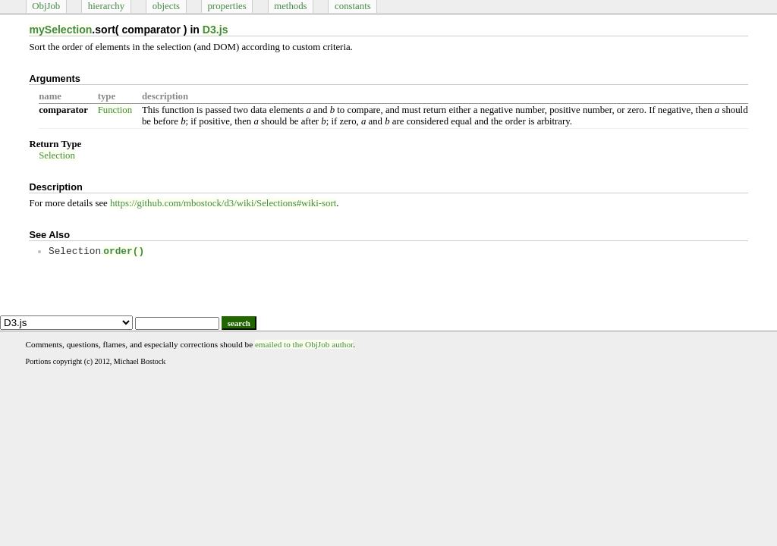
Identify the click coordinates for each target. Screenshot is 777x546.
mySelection (60, 30)
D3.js (215, 30)
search (239, 323)
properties (226, 6)
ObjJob (46, 6)
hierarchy (106, 6)
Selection (57, 155)
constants (353, 6)
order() (123, 251)
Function (115, 110)
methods (290, 6)
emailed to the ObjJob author (304, 344)
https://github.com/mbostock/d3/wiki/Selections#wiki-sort (223, 203)
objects (166, 6)
